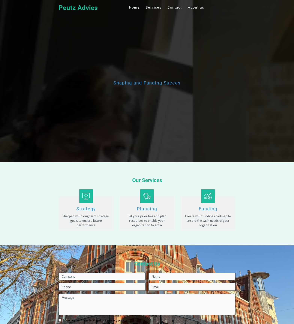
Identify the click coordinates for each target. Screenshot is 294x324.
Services (153, 7)
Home (134, 7)
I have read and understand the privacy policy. (94, 320)
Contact (174, 7)
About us (196, 7)
